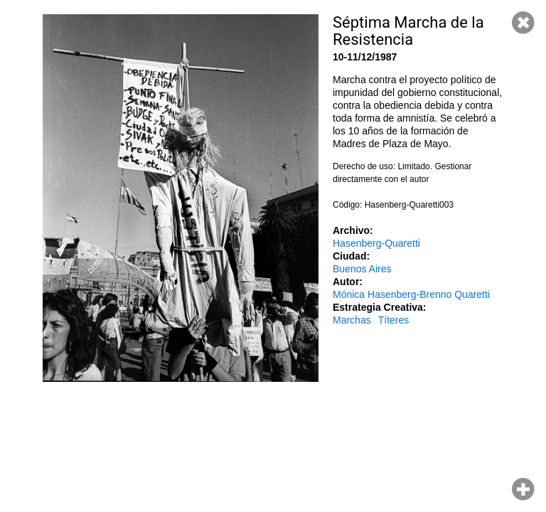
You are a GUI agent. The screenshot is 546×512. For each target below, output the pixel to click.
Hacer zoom (523, 489)
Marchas (352, 320)
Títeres (394, 320)
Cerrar (523, 22)
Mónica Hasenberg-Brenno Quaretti (411, 294)
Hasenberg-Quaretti (376, 243)
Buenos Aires (362, 268)
